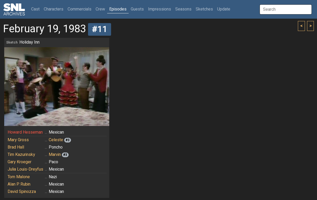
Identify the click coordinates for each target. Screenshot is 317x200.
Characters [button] (53, 9)
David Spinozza (22, 191)
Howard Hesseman (25, 132)
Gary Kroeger (19, 162)
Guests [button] (137, 9)
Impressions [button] (159, 9)
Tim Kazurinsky (21, 154)
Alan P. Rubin (19, 184)
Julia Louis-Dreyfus (25, 169)
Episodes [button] (118, 9)
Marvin (55, 154)
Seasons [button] (183, 9)
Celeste (56, 140)
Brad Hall (16, 147)
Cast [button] (36, 9)
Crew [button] (100, 9)
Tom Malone (19, 177)
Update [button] (223, 9)
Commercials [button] (79, 9)
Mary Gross (18, 140)
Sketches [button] (204, 9)
